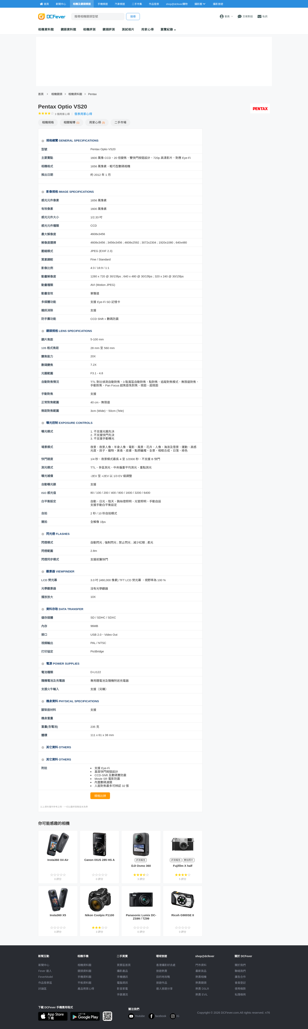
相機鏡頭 (56, 94)
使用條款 (240, 988)
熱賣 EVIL (201, 994)
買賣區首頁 (124, 965)
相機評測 (89, 29)
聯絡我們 (240, 971)
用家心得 (147, 29)
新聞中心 (43, 965)
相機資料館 (46, 29)
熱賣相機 (200, 976)
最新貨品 (200, 971)
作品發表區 (45, 982)
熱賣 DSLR (202, 988)
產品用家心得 (86, 988)
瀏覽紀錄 (168, 29)
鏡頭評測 (109, 29)
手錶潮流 (122, 994)
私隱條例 (240, 994)
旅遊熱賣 (161, 971)
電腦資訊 (122, 982)
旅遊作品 (161, 982)
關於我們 (240, 965)
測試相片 (128, 29)
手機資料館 (84, 976)
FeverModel (45, 976)
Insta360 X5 (58, 915)
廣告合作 (240, 976)
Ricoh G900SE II (182, 915)
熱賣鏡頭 (200, 982)
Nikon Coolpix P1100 (99, 915)
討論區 (42, 988)
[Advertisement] (238, 157)
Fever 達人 (45, 971)
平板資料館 (84, 982)
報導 (71, 122)
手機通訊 (122, 976)
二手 (120, 122)
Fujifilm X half (182, 865)
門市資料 (200, 965)
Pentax (92, 94)
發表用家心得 (83, 114)
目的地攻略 (163, 976)
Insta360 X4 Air (57, 859)
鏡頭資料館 (68, 29)
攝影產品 (122, 971)
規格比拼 (100, 795)
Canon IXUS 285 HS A (99, 859)
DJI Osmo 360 (141, 865)
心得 (97, 122)
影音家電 (122, 988)
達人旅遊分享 (164, 988)
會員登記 (240, 982)
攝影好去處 (165, 965)
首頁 (41, 94)
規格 (48, 122)
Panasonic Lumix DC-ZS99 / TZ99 (141, 916)
